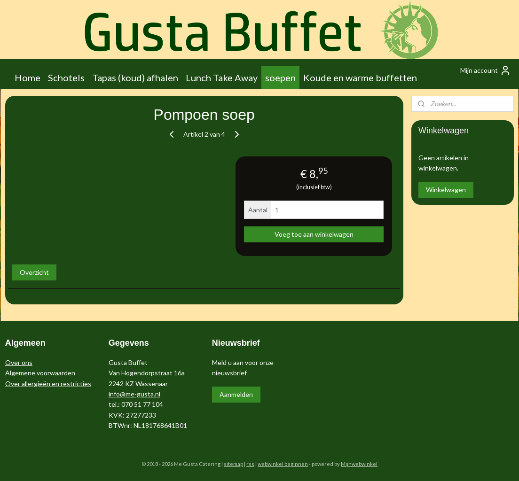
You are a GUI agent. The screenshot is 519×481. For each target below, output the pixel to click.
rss (250, 464)
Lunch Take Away (222, 77)
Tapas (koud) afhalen (135, 77)
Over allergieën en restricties (48, 384)
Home (27, 77)
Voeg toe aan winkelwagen (314, 234)
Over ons (18, 362)
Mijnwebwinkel (359, 464)
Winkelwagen (446, 190)
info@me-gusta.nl (134, 394)
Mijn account (485, 70)
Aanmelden (236, 394)
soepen (280, 77)
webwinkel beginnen (283, 464)
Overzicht (34, 272)
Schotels (66, 77)
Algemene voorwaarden (40, 373)
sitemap (233, 464)
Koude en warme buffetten (360, 77)
